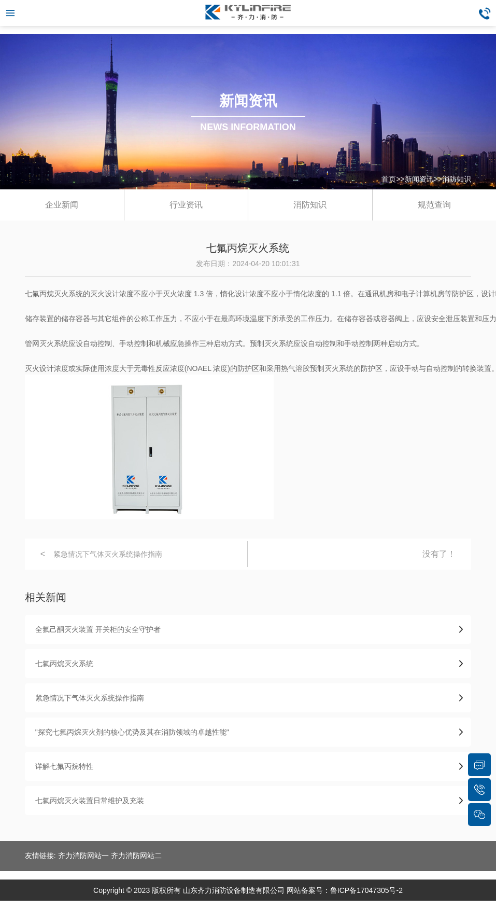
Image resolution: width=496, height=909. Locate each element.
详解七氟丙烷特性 (64, 766)
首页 (388, 179)
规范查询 (434, 204)
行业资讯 (186, 204)
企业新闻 (61, 204)
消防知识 (456, 179)
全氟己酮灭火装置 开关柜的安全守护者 (98, 629)
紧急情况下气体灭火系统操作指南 (107, 554)
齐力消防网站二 (136, 855)
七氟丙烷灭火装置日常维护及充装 (89, 800)
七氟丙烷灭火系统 (64, 663)
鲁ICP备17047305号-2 (366, 890)
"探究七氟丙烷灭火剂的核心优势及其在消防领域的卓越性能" (132, 732)
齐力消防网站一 (83, 855)
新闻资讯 (419, 179)
